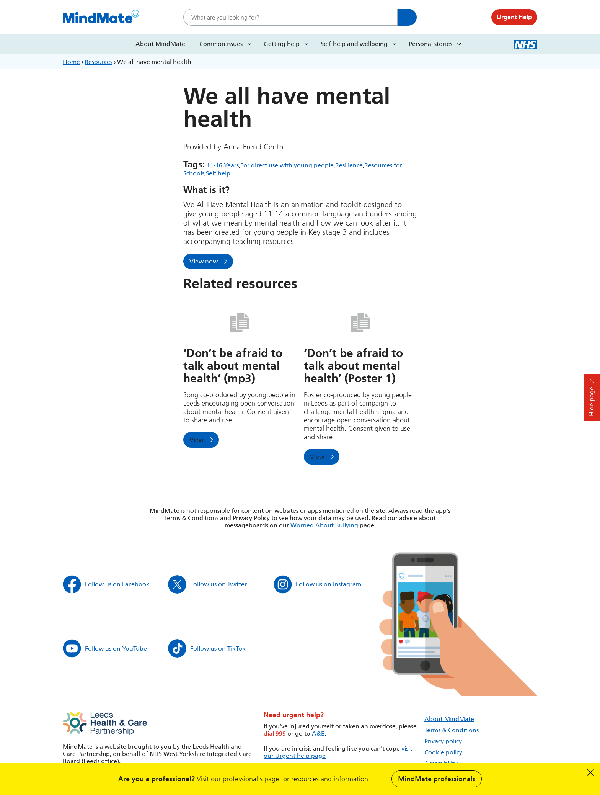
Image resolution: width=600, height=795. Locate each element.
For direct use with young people (287, 165)
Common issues (221, 43)
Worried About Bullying (324, 525)
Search (407, 17)
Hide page (591, 401)
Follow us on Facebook (106, 584)
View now (203, 261)
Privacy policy (443, 741)
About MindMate (160, 43)
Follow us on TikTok (207, 648)
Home (71, 61)
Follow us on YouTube (105, 648)
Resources (98, 61)
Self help (218, 173)
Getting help (282, 43)
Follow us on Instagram (317, 584)
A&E (318, 733)
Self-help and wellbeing (354, 43)
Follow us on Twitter (207, 584)
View (196, 439)
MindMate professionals (436, 779)
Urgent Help (514, 17)
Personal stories (430, 43)
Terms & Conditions (451, 730)
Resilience (349, 165)
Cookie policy (443, 752)
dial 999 (275, 733)
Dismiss (590, 772)
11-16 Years (223, 165)
